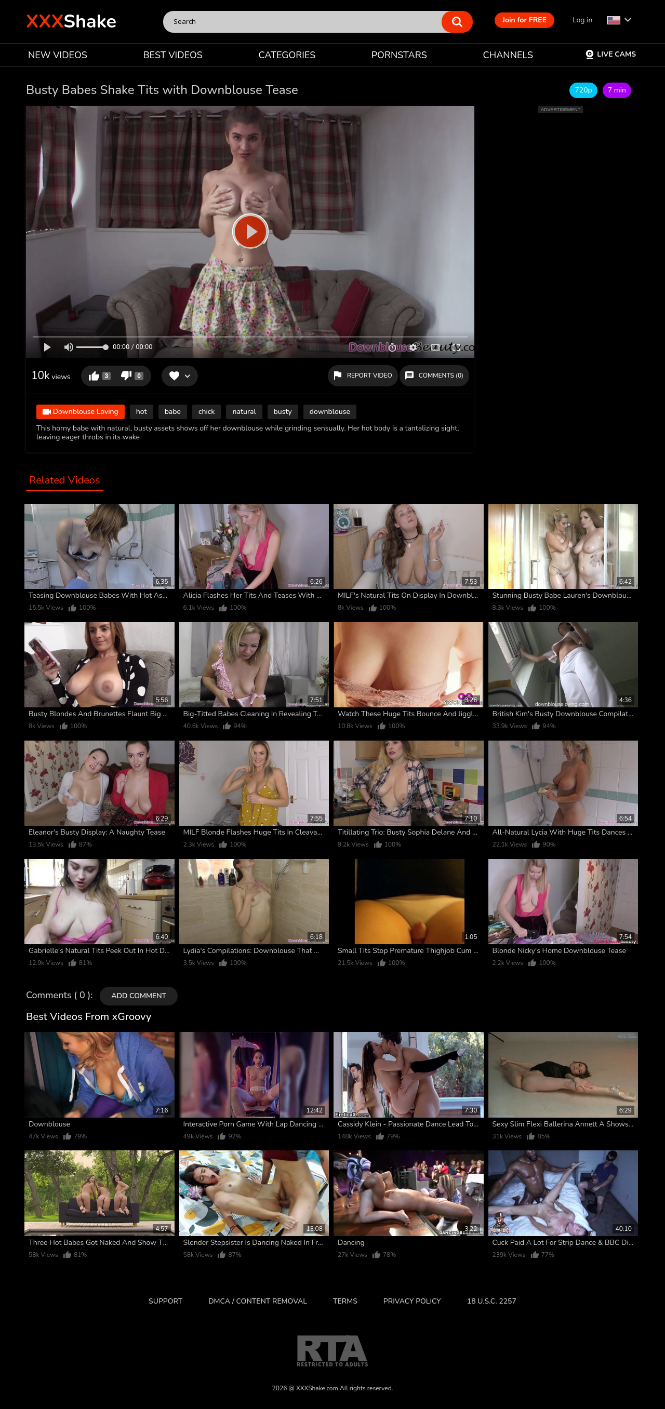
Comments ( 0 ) (58, 995)
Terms (345, 1301)
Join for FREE (524, 20)
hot (141, 412)
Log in (582, 20)
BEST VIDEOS (172, 55)
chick (206, 412)
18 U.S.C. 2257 (491, 1301)
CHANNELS (508, 55)
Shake (71, 21)
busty (283, 412)
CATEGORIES (287, 55)
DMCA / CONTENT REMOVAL (257, 1301)
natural (244, 412)
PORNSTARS (399, 55)
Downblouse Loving (80, 412)
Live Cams (610, 54)
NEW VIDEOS (57, 55)
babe (173, 412)
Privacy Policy (412, 1301)
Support (165, 1301)
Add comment (138, 996)
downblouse (330, 412)
